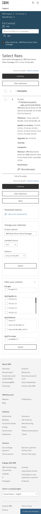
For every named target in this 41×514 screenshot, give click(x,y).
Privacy (5, 510)
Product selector (11, 229)
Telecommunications (30, 431)
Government (7, 431)
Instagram (6, 481)
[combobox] (10, 244)
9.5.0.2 (11, 308)
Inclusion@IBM (8, 382)
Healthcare (6, 434)
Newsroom (26, 372)
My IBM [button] (33, 3)
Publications (26, 399)
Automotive (6, 416)
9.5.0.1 (11, 303)
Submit (20, 266)
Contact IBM (7, 506)
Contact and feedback (30, 511)
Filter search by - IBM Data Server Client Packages (21, 43)
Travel (24, 434)
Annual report (7, 372)
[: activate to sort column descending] (12, 92)
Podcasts (25, 481)
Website (5, 399)
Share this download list (17, 214)
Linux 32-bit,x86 (15, 325)
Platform (7, 251)
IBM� (5, 2)
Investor (25, 369)
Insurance (26, 416)
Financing (6, 386)
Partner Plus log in (29, 454)
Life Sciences (27, 420)
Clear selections (20, 83)
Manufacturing (27, 423)
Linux (11, 320)
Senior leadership (28, 382)
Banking (5, 420)
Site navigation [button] (38, 3)
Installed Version (11, 240)
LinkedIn (5, 474)
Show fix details (19, 71)
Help (8, 26)
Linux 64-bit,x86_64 (17, 329)
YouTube (25, 467)
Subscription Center (29, 471)
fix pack (12, 289)
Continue (20, 76)
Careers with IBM (28, 386)
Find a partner (7, 454)
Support (5, 8)
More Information (28, 169)
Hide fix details (33, 71)
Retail (24, 427)
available (12, 339)
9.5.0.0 (11, 299)
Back (20, 201)
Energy (5, 427)
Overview (6, 369)
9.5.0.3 (11, 312)
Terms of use (27, 506)
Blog (4, 403)
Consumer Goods (9, 423)
